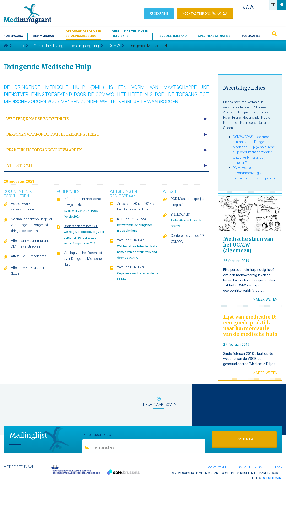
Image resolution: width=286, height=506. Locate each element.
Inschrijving (244, 439)
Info (20, 45)
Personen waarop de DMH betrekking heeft (52, 134)
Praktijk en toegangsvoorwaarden (44, 150)
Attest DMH (19, 165)
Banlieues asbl (270, 472)
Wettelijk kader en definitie (37, 119)
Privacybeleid (220, 467)
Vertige (242, 472)
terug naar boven (159, 403)
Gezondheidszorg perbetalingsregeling (83, 34)
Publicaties (251, 36)
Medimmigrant (44, 36)
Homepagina (13, 36)
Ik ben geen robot (97, 434)
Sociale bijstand (173, 36)
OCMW (114, 45)
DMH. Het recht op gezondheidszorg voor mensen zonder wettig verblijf (255, 173)
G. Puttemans (272, 477)
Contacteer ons (249, 467)
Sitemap (275, 467)
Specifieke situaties (214, 36)
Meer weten (265, 299)
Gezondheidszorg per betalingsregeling (66, 45)
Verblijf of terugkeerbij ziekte (130, 34)
